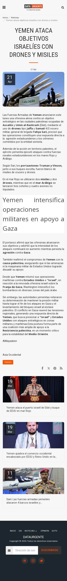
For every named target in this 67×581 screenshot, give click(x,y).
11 (10, 474)
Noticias (15, 17)
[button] (4, 7)
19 (10, 383)
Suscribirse (49, 550)
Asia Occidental (12, 354)
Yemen (7, 362)
